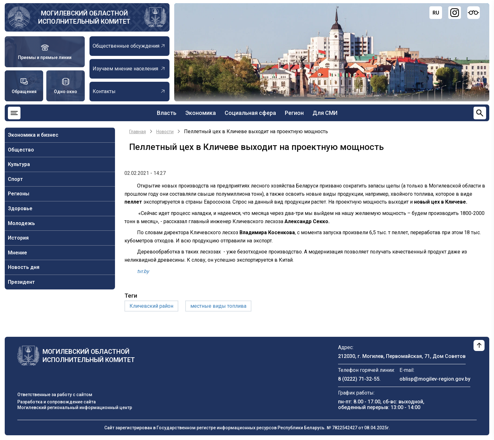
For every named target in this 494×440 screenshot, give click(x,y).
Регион (294, 113)
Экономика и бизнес (33, 135)
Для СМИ (325, 113)
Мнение (17, 253)
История (18, 238)
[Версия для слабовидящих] (473, 12)
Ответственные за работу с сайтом (54, 394)
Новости (165, 131)
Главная (137, 131)
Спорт (15, 179)
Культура (19, 164)
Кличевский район (151, 306)
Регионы (18, 194)
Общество (21, 150)
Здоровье (20, 208)
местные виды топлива (218, 306)
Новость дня (23, 267)
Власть (166, 113)
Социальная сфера (250, 113)
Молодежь (21, 223)
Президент (21, 282)
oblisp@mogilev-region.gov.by (434, 379)
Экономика (200, 113)
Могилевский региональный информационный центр (74, 407)
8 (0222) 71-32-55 (358, 379)
